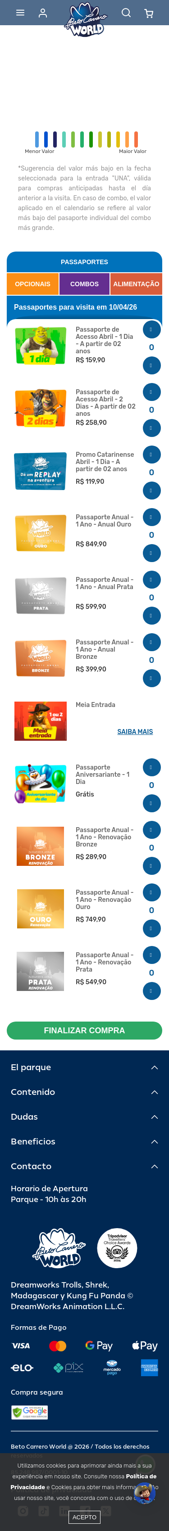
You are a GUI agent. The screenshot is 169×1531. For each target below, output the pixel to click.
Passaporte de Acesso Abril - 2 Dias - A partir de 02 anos (106, 403)
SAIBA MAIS (135, 732)
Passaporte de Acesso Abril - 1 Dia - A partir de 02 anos (104, 340)
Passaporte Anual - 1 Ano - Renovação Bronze (104, 837)
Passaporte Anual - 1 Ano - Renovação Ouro (104, 900)
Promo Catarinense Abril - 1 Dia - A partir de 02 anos (105, 462)
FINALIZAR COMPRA (84, 1030)
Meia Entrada (95, 705)
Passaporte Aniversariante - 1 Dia (102, 775)
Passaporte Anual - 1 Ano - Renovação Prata (104, 962)
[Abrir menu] (20, 13)
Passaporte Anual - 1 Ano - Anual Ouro (104, 521)
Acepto (84, 1517)
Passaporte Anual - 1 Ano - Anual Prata (104, 583)
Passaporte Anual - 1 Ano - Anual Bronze (104, 650)
